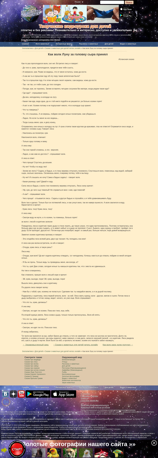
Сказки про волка (31, 364)
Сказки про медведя (33, 360)
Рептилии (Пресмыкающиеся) (74, 368)
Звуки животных (68, 383)
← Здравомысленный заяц (36, 345)
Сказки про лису (31, 362)
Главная (25, 44)
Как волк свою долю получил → (118, 345)
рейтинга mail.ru (72, 419)
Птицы (64, 362)
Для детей (109, 44)
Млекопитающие (68, 360)
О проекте (85, 394)
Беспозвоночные (68, 374)
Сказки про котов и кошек (35, 370)
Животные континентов (71, 380)
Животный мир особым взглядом (95, 407)
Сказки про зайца (31, 366)
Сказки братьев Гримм (34, 378)
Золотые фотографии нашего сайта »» (79, 444)
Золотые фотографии (70, 376)
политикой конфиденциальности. (37, 440)
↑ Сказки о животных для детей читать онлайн (75, 345)
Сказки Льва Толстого (33, 372)
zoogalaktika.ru (27, 433)
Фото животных (42, 44)
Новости (84, 398)
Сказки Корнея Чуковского (35, 374)
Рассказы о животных (88, 44)
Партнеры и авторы (89, 396)
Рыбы (64, 372)
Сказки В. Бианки (31, 376)
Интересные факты (64, 44)
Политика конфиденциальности (95, 405)
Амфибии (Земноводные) (72, 370)
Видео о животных (128, 44)
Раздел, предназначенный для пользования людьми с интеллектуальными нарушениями (108, 410)
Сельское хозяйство (89, 401)
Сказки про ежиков (32, 368)
